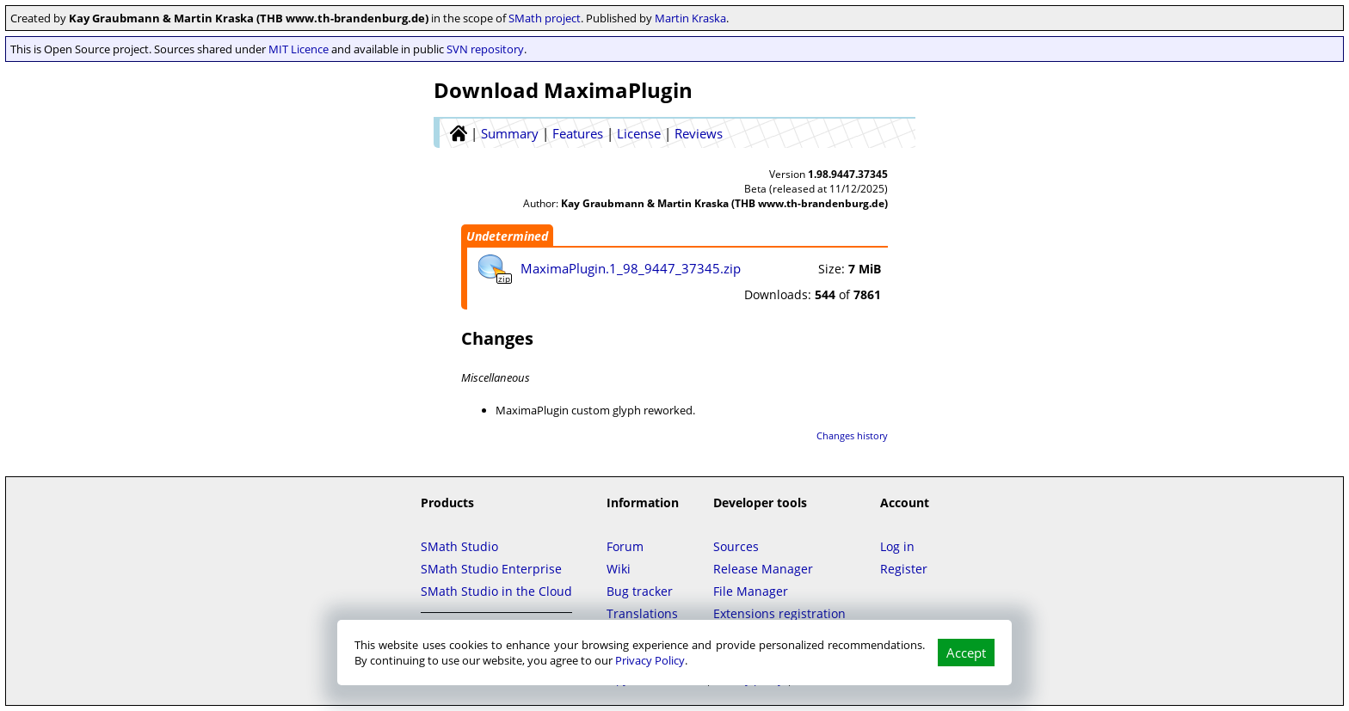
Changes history (852, 435)
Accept (966, 652)
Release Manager (763, 569)
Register (903, 569)
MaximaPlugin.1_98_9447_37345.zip (631, 268)
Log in (897, 546)
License (639, 133)
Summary (510, 133)
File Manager (750, 591)
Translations (642, 613)
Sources (736, 546)
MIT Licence (298, 49)
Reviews (698, 133)
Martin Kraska (690, 18)
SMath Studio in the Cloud (496, 591)
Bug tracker (640, 591)
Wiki (619, 569)
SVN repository (485, 49)
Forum (625, 546)
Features (577, 133)
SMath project (544, 18)
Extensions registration (779, 613)
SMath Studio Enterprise (491, 569)
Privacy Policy (650, 660)
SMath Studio (459, 546)
